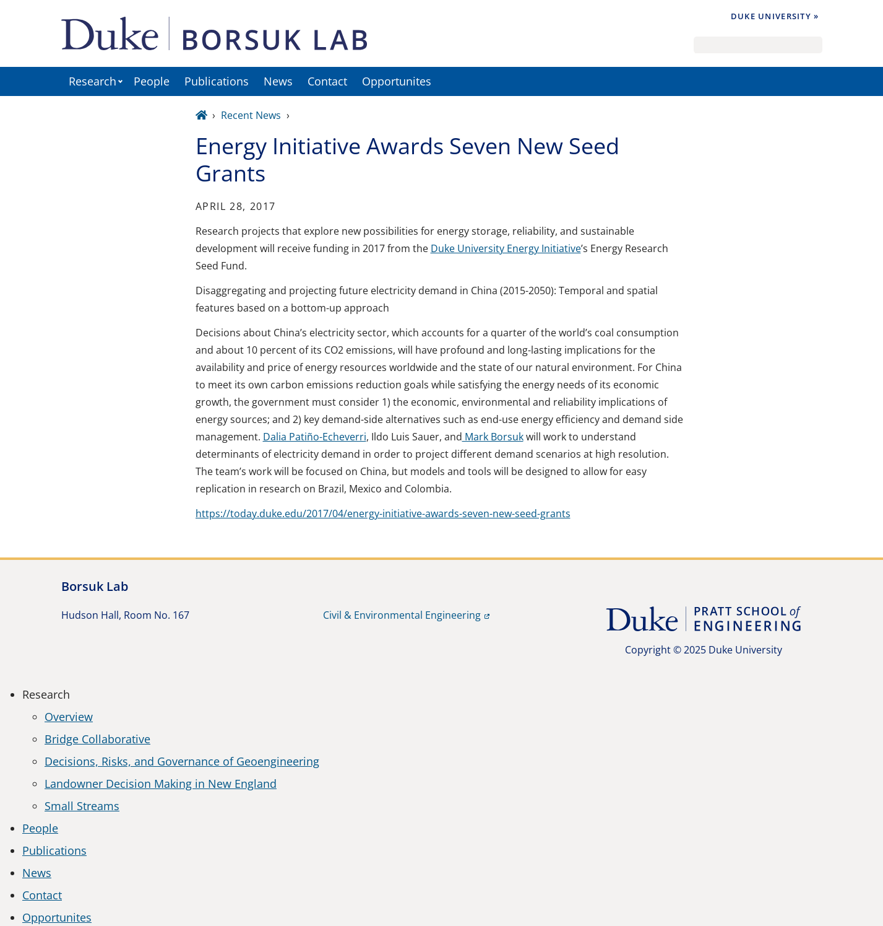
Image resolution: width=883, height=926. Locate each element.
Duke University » (775, 16)
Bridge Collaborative (97, 739)
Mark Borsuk (492, 436)
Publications (216, 81)
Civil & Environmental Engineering (402, 615)
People (152, 81)
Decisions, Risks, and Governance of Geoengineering (182, 761)
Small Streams (82, 805)
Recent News (251, 115)
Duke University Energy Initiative (506, 248)
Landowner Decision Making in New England (161, 783)
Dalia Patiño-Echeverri (314, 436)
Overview (69, 716)
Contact (327, 81)
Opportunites (396, 81)
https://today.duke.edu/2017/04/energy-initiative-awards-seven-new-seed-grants (383, 513)
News (278, 81)
